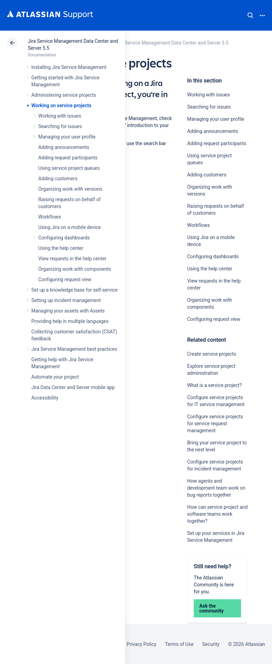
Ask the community (211, 608)
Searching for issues (60, 126)
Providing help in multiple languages (70, 321)
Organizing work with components (74, 269)
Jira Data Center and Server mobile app (73, 387)
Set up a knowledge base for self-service (74, 290)
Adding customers (58, 178)
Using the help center (60, 248)
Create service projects (211, 354)
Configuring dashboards (64, 237)
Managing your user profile (66, 137)
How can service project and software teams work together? (217, 514)
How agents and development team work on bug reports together (216, 488)
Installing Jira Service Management (68, 67)
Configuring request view (64, 279)
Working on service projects (61, 105)
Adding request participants (67, 157)
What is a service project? (214, 385)
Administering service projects (63, 95)
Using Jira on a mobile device (69, 227)
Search (250, 15)
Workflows (49, 217)
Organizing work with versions (70, 189)
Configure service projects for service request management (215, 423)
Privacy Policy (141, 644)
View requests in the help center (72, 258)
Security (210, 644)
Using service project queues (69, 168)
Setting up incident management (66, 300)
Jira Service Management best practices (74, 349)
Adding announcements (63, 147)
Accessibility (44, 398)
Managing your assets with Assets (68, 311)
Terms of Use (179, 644)
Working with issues (59, 116)
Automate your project (55, 377)
